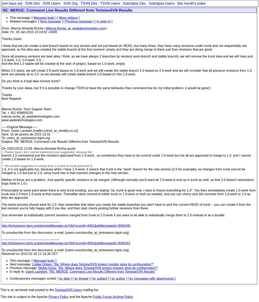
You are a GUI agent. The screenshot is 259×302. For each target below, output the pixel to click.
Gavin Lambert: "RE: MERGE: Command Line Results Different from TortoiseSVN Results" (91, 271)
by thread (81, 278)
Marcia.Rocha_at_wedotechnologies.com (75, 28)
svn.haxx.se (11, 3)
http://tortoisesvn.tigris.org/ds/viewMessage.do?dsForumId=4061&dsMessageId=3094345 (66, 225)
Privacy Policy (58, 297)
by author (118, 278)
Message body (43, 17)
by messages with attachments (152, 278)
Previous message (78, 21)
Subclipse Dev (134, 3)
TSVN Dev (89, 3)
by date (64, 278)
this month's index (191, 3)
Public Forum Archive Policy (113, 297)
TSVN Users (110, 3)
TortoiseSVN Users (68, 290)
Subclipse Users (161, 3)
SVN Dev (32, 3)
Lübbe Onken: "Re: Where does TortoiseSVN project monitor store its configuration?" (93, 264)
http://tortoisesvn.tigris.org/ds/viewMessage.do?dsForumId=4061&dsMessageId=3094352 (66, 243)
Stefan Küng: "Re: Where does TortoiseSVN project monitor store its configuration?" (98, 268)
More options (68, 17)
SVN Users (51, 3)
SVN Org (70, 3)
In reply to (104, 21)
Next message (50, 21)
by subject (99, 278)
